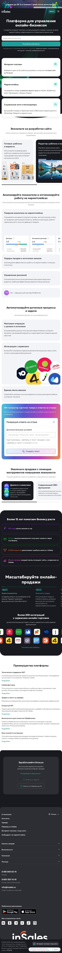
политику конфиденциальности (35, 50)
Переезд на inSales (9, 827)
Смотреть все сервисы (30, 647)
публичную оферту (41, 48)
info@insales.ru (9, 887)
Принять (56, 949)
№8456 (9, 950)
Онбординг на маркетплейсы (13, 835)
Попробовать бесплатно (30, 773)
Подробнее (6, 680)
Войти (52, 11)
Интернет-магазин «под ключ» (14, 831)
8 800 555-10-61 (9, 879)
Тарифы (5, 822)
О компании (6, 814)
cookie (47, 950)
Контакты (5, 818)
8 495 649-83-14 (9, 871)
